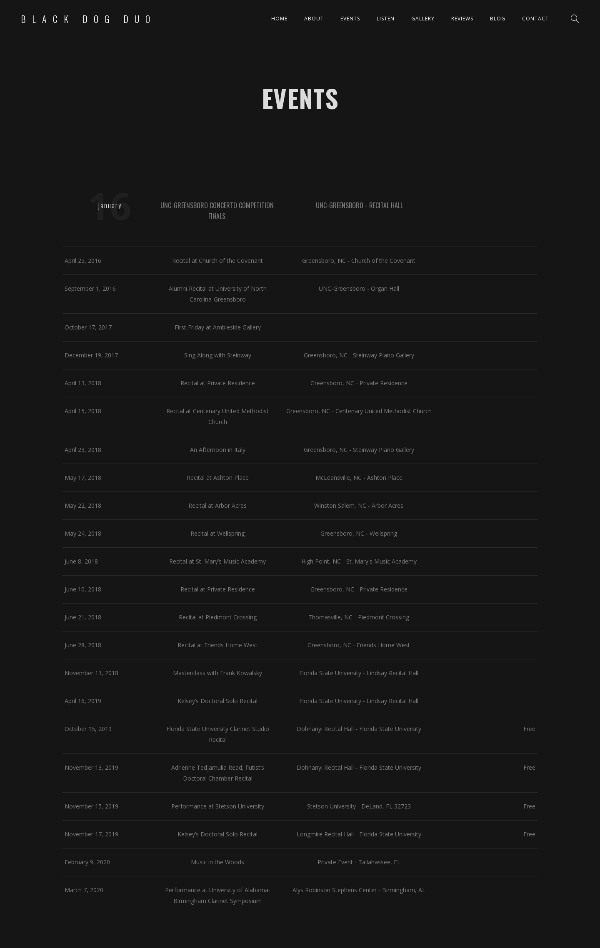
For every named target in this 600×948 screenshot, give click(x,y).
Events (350, 18)
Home (279, 18)
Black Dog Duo (88, 18)
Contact (535, 18)
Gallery (423, 18)
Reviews (462, 18)
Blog (497, 18)
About (314, 18)
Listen (386, 18)
